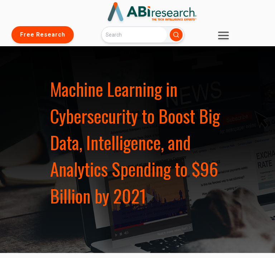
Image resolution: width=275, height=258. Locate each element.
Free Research (42, 34)
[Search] (134, 34)
